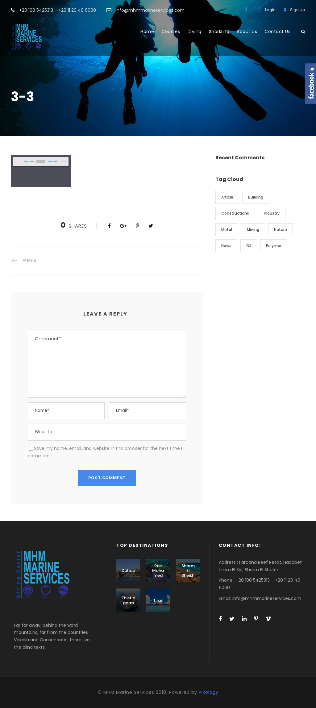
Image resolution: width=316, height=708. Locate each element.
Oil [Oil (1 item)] (248, 245)
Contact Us (277, 31)
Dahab (128, 570)
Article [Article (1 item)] (227, 197)
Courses (170, 31)
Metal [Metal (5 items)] (226, 229)
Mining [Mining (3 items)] (253, 229)
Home (147, 31)
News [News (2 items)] (226, 245)
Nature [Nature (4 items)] (280, 229)
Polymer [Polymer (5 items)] (273, 245)
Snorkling (219, 31)
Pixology (208, 692)
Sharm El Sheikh (188, 570)
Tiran (158, 600)
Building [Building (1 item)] (255, 197)
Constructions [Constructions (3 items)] (235, 213)
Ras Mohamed (158, 570)
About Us (247, 31)
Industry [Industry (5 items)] (272, 213)
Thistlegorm (128, 600)
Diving (195, 31)
